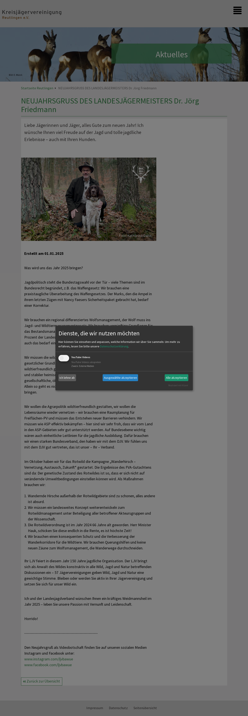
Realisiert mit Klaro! (178, 385)
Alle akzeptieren (176, 378)
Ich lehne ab (67, 378)
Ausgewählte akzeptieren (120, 378)
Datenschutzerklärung (114, 346)
